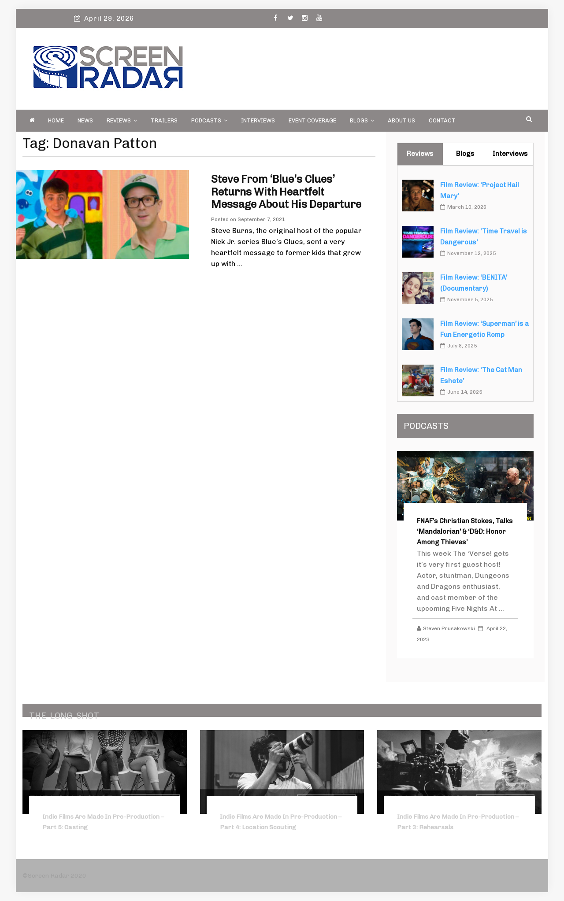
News (85, 120)
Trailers (164, 120)
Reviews (122, 120)
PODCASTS (209, 120)
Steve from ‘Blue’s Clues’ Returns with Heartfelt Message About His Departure (286, 192)
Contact (442, 120)
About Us (401, 120)
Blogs (362, 120)
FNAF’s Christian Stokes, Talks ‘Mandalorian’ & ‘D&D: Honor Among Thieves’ (465, 531)
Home (56, 120)
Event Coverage (312, 120)
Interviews (258, 120)
